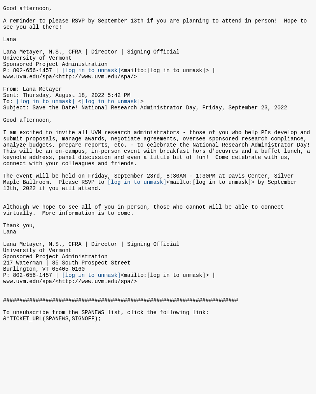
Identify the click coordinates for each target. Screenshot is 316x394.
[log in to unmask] (91, 82)
